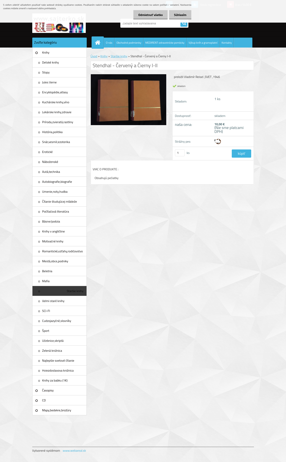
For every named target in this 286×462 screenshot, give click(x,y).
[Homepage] (99, 42)
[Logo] (59, 23)
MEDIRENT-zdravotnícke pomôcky (165, 43)
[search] (183, 23)
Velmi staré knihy (53, 301)
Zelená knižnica (52, 350)
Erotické (47, 151)
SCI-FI (46, 310)
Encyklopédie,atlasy (55, 92)
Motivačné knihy (53, 241)
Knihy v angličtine (53, 231)
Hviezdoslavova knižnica (58, 370)
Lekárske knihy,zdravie (57, 112)
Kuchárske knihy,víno (55, 102)
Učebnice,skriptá (53, 340)
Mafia (46, 281)
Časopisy (48, 390)
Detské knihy (50, 62)
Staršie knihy (75, 291)
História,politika (52, 132)
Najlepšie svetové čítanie (58, 360)
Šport (45, 330)
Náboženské (50, 161)
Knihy (45, 52)
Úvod (94, 56)
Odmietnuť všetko (150, 14)
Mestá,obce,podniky (55, 261)
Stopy (46, 72)
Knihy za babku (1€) (55, 380)
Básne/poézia (51, 221)
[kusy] (180, 152)
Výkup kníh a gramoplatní (203, 43)
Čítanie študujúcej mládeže (59, 201)
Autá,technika (51, 171)
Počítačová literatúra (55, 211)
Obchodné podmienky (128, 43)
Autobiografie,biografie (57, 181)
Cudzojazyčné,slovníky (56, 320)
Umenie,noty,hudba (55, 191)
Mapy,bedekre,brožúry (56, 410)
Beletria (47, 271)
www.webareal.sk (74, 450)
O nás (109, 43)
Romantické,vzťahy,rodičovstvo (62, 251)
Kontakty (226, 43)
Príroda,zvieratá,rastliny (57, 122)
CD (44, 400)
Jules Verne (49, 82)
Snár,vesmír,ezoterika (56, 142)
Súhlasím (180, 14)
